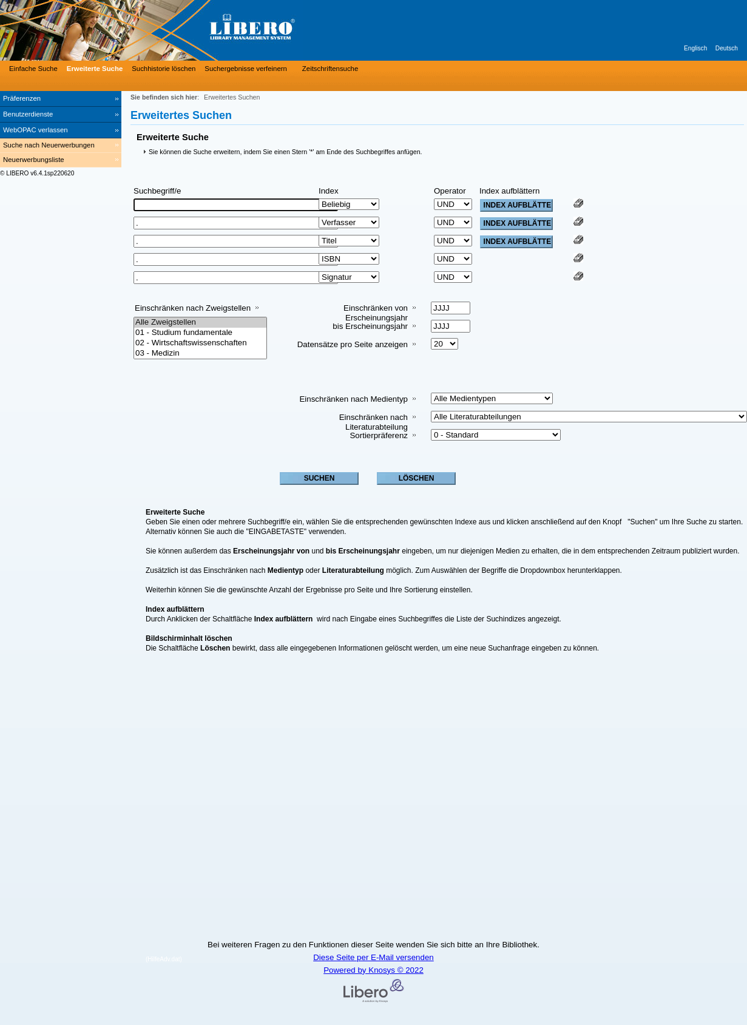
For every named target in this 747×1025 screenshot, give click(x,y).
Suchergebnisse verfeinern (245, 68)
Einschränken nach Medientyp (353, 399)
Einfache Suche (33, 68)
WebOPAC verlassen (35, 130)
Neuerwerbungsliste (33, 159)
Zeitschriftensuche (330, 68)
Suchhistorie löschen (163, 68)
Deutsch (726, 48)
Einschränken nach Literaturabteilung (373, 422)
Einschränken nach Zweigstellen (193, 308)
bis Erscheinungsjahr (370, 326)
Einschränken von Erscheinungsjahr (375, 312)
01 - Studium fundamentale (200, 333)
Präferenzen (22, 98)
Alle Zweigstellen (200, 322)
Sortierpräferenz (379, 435)
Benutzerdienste (28, 114)
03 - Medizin (200, 353)
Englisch (695, 48)
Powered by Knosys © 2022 (373, 970)
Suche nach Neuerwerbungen (49, 145)
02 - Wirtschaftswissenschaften (200, 343)
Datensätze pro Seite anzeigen (352, 344)
